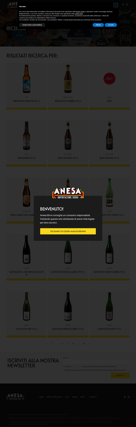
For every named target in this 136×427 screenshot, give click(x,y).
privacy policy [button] (80, 11)
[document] (68, 213)
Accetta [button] (111, 25)
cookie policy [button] (79, 14)
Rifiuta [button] (98, 25)
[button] (116, 5)
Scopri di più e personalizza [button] (32, 25)
